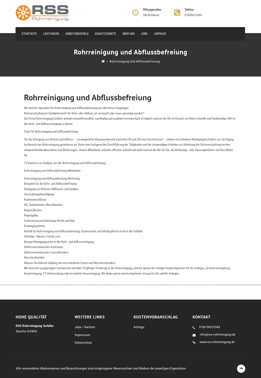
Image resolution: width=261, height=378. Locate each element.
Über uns (128, 34)
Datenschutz (83, 342)
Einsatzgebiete (105, 34)
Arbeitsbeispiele (77, 34)
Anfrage (160, 34)
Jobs (144, 34)
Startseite (29, 34)
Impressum (82, 335)
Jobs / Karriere (85, 327)
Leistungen (51, 34)
